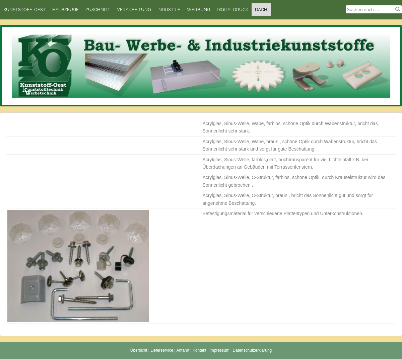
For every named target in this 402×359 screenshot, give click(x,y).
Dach (261, 9)
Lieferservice (161, 350)
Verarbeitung (134, 9)
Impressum (219, 350)
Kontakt (199, 350)
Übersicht (138, 350)
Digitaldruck (232, 9)
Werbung (198, 9)
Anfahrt (182, 350)
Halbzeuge (65, 9)
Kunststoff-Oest (24, 9)
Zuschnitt (97, 9)
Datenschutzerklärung (252, 350)
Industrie (168, 9)
